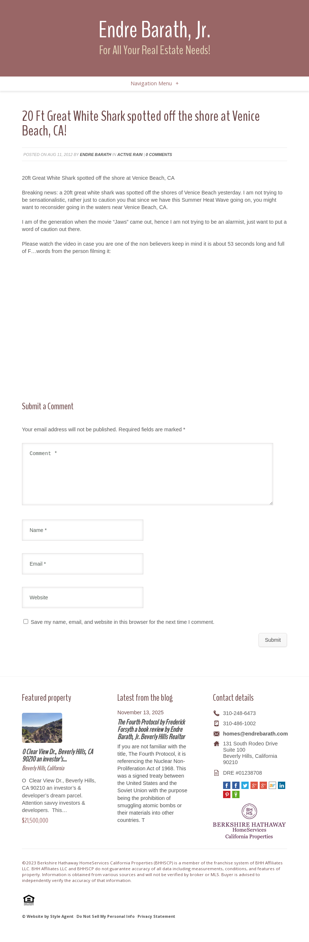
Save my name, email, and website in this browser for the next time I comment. (122, 631)
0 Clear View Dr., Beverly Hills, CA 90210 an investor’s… (57, 764)
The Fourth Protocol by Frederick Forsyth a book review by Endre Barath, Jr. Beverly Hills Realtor (151, 738)
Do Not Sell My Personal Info (105, 925)
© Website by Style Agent (48, 925)
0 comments (159, 154)
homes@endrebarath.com (255, 742)
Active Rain (130, 154)
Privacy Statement (156, 925)
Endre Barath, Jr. (154, 30)
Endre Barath (95, 154)
